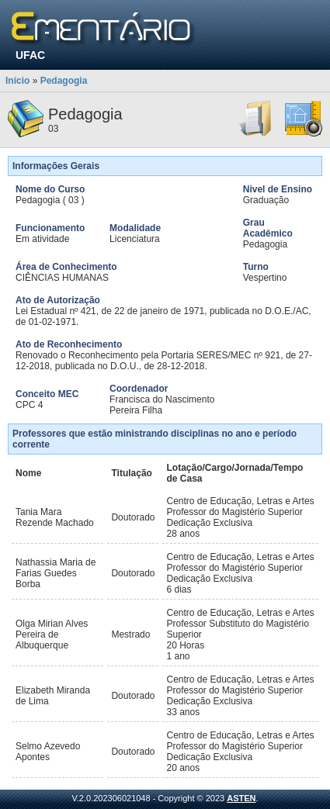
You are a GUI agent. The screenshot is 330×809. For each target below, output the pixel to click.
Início (17, 80)
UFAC (30, 55)
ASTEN (241, 798)
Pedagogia (64, 80)
